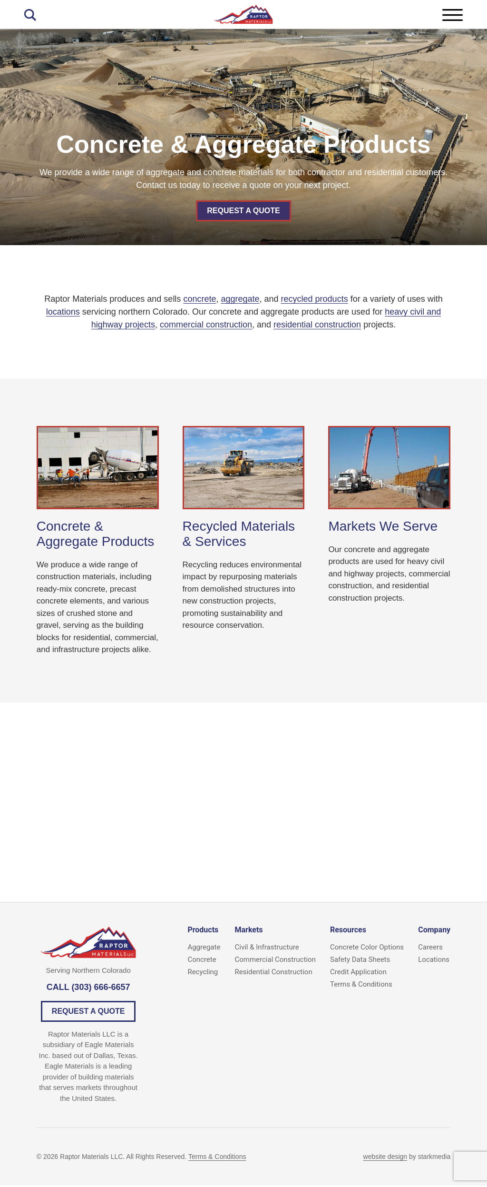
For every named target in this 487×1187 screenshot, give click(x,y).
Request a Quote (243, 211)
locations (63, 312)
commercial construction (206, 324)
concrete (199, 299)
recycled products (314, 299)
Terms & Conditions (217, 1158)
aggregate (240, 299)
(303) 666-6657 (100, 988)
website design (385, 1158)
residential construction (317, 324)
